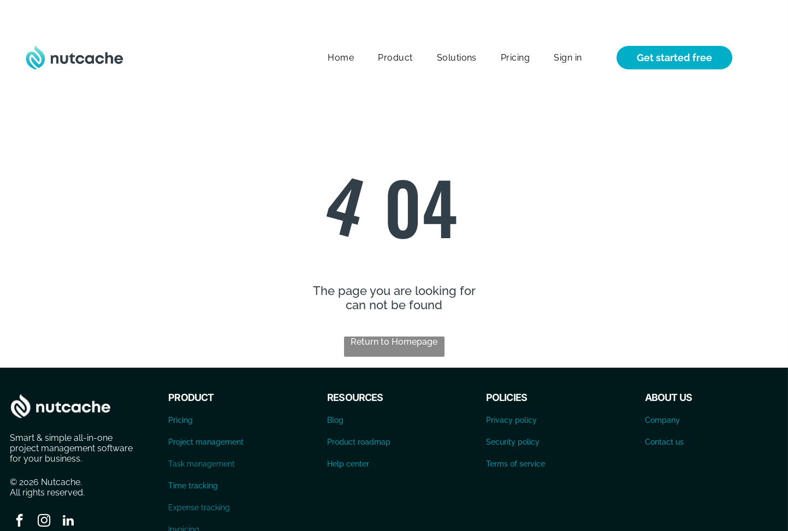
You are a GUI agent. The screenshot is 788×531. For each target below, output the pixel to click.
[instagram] (44, 494)
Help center (348, 436)
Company (662, 392)
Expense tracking (199, 480)
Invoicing (183, 502)
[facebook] (19, 494)
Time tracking (193, 458)
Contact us (664, 414)
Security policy (513, 414)
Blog (335, 392)
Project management (206, 414)
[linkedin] (68, 494)
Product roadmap (358, 414)
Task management (201, 436)
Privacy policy (511, 392)
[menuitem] (341, 30)
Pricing (180, 392)
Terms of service (515, 436)
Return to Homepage (394, 314)
